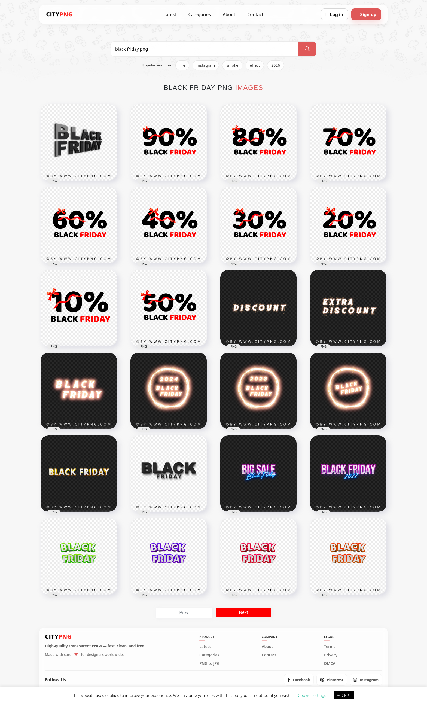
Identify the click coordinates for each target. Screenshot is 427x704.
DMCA (329, 663)
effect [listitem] (255, 65)
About (229, 14)
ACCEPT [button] (344, 695)
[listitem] (299, 680)
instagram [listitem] (206, 65)
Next (243, 612)
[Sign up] (366, 14)
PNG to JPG (209, 663)
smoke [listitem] (232, 65)
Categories (199, 14)
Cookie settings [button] (312, 695)
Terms (329, 646)
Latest (170, 14)
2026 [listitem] (275, 65)
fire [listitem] (182, 65)
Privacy (330, 655)
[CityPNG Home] (59, 14)
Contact (255, 14)
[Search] (307, 49)
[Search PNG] (204, 49)
